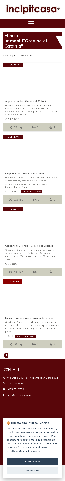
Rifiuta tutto (32, 470)
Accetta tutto (32, 461)
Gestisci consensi (29, 451)
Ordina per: (10, 55)
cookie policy (42, 436)
